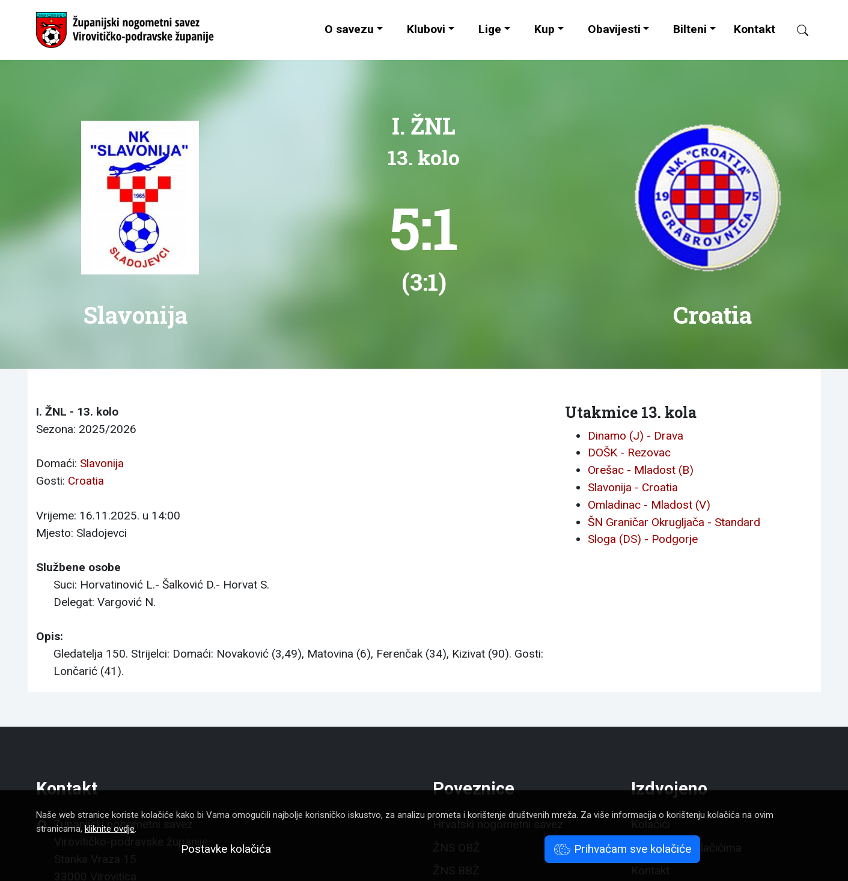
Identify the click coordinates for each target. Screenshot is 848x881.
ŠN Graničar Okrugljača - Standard (674, 522)
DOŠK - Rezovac (629, 452)
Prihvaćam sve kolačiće (622, 849)
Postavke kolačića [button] (226, 849)
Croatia (86, 481)
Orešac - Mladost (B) (641, 470)
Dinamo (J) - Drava (635, 436)
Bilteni (690, 29)
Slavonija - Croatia (633, 487)
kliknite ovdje (110, 828)
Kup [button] (544, 29)
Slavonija (102, 463)
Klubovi (426, 29)
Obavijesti (614, 29)
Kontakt (754, 29)
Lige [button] (489, 29)
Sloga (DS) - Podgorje (643, 539)
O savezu (349, 29)
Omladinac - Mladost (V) (649, 505)
